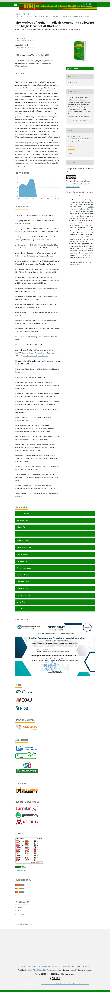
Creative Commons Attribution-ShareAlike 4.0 (82, 209)
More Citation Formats (78, 120)
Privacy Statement (23, 575)
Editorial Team (21, 527)
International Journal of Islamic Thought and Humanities (40, 966)
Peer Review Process (24, 547)
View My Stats (20, 870)
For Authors (19, 910)
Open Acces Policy (23, 554)
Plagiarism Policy (22, 561)
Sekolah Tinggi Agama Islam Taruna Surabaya (43, 970)
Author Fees (21, 602)
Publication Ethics (23, 541)
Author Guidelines (23, 513)
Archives (26, 14)
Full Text (73, 69)
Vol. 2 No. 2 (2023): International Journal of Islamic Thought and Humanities (48, 16)
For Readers (19, 907)
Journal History (22, 609)
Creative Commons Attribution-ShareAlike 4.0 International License (78, 184)
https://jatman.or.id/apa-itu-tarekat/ (35, 356)
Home (17, 14)
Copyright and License (24, 568)
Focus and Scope (22, 520)
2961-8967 (85, 966)
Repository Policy (23, 581)
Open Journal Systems (23, 924)
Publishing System (23, 588)
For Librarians (19, 914)
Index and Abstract (23, 595)
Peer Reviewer (22, 534)
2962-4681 (71, 966)
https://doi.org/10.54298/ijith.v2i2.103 (34, 55)
